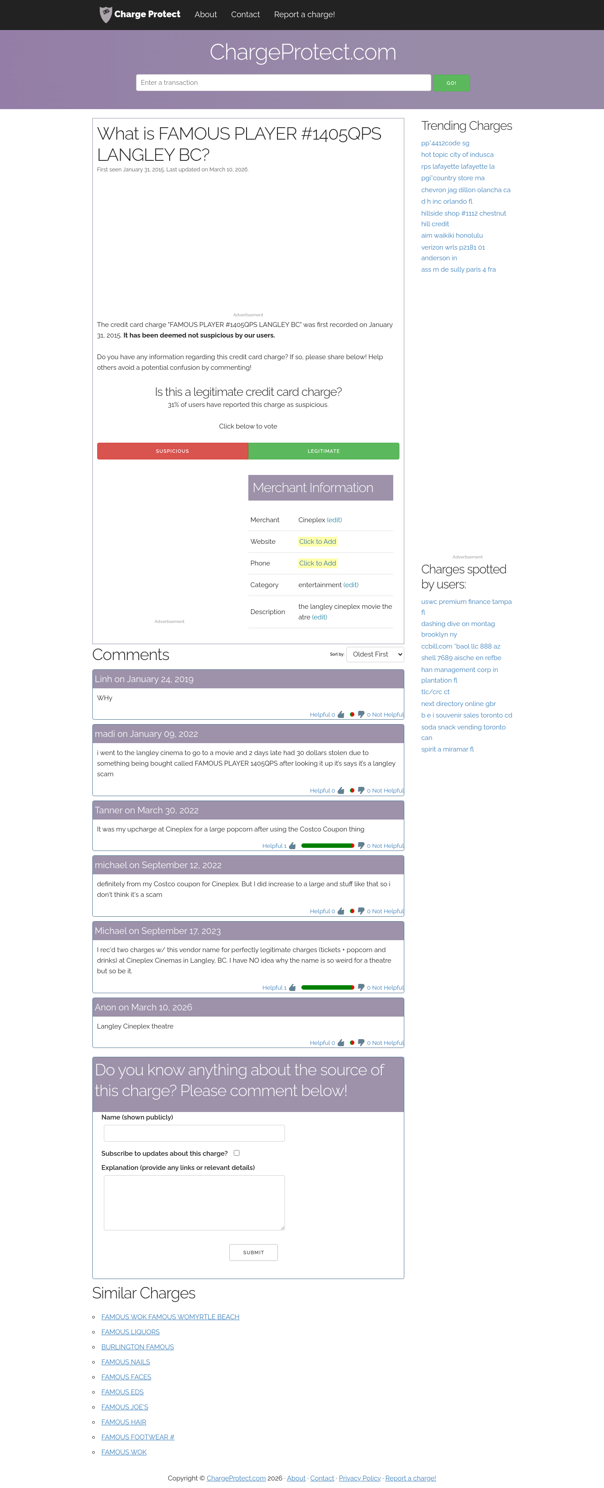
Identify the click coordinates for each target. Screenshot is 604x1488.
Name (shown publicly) (137, 1117)
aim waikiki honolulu (452, 235)
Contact (245, 14)
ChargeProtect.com (236, 1478)
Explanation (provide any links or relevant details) (178, 1168)
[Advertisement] (248, 247)
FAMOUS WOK (124, 1452)
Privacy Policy (360, 1478)
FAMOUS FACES (127, 1377)
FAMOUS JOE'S (125, 1407)
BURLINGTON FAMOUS (138, 1347)
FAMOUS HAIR (124, 1422)
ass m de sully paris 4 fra (458, 269)
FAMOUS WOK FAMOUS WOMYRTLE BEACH (171, 1317)
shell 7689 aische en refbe (461, 658)
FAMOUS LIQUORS (131, 1332)
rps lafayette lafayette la (457, 167)
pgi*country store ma (453, 178)
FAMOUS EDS (123, 1392)
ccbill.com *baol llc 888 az (460, 646)
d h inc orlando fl (446, 201)
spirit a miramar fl (447, 749)
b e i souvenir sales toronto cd (466, 715)
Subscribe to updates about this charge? (165, 1154)
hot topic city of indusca (457, 155)
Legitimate (324, 451)
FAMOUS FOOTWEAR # (138, 1437)
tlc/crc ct (435, 692)
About (206, 14)
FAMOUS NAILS (126, 1362)
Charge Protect (140, 15)
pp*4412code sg (445, 143)
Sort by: (337, 654)
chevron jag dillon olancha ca (465, 190)
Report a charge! (304, 14)
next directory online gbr (458, 704)
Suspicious (172, 451)
